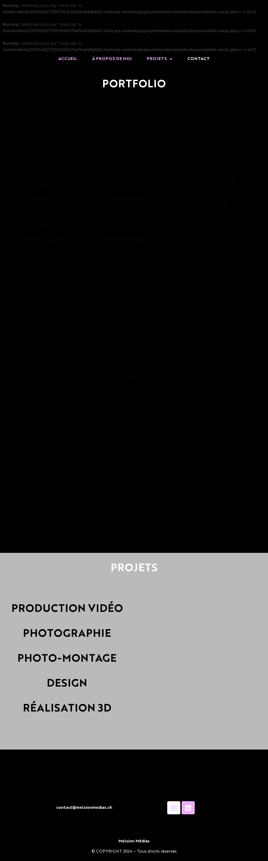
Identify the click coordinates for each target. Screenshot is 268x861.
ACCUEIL (67, 59)
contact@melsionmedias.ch (84, 808)
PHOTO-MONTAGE (67, 659)
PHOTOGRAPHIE (67, 634)
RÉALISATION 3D (67, 709)
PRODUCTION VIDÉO (67, 609)
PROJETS (159, 59)
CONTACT (198, 59)
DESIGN (67, 684)
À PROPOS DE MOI (112, 59)
